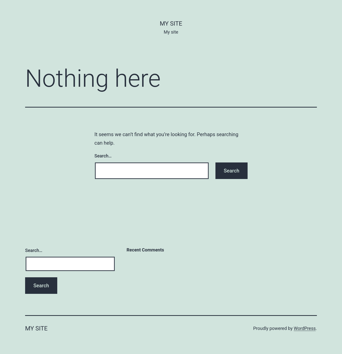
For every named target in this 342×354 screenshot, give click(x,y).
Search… (103, 155)
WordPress (305, 328)
